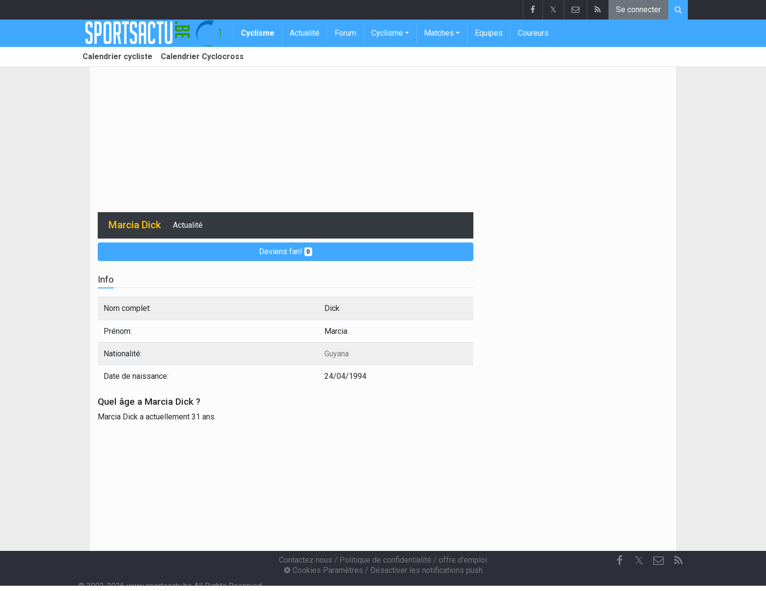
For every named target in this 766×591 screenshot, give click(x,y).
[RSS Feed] (678, 560)
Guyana (336, 353)
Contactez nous (305, 560)
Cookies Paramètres (323, 570)
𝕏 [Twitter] (639, 560)
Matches (439, 33)
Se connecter (638, 9)
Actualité (304, 33)
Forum (345, 33)
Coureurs (533, 33)
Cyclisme (258, 33)
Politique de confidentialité (385, 560)
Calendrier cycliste (117, 56)
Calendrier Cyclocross (202, 56)
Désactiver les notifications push (426, 570)
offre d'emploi (463, 560)
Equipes (489, 33)
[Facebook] (619, 560)
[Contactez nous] (658, 560)
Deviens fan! (286, 251)
